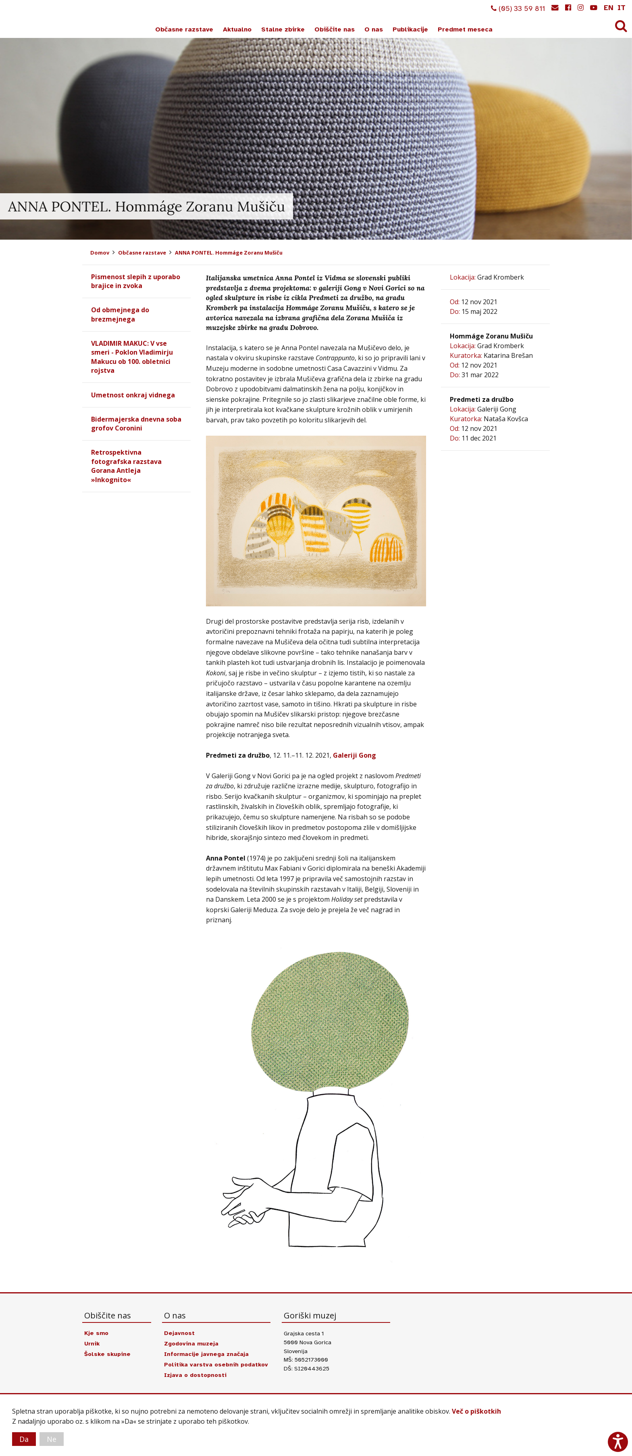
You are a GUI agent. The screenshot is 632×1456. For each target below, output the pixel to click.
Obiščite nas (334, 29)
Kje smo (96, 1333)
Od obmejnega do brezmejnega (120, 314)
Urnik (92, 1343)
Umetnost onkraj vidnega (133, 395)
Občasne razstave (184, 29)
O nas (373, 29)
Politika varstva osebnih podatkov (216, 1364)
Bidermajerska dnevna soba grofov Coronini (136, 423)
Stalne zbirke (283, 29)
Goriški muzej (35, 21)
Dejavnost (179, 1333)
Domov (99, 252)
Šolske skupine (107, 1354)
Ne (51, 1439)
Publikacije (410, 29)
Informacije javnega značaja (206, 1354)
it (621, 7)
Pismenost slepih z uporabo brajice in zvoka (135, 281)
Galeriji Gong (354, 755)
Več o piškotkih (476, 1411)
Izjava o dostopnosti (195, 1375)
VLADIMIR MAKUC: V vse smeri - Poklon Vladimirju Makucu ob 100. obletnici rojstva (132, 357)
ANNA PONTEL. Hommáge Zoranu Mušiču (229, 252)
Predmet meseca (465, 29)
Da (24, 1439)
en (608, 7)
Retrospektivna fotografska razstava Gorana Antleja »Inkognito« (126, 466)
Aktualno (237, 29)
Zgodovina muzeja (191, 1343)
